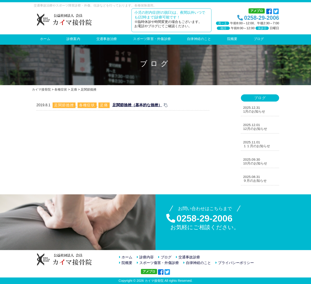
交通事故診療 (188, 257)
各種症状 (87, 105)
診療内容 (145, 257)
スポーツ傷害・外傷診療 (158, 263)
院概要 (125, 263)
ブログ (164, 257)
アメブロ (256, 11)
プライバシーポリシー (234, 263)
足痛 (104, 105)
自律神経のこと (197, 263)
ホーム (125, 257)
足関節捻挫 (64, 105)
